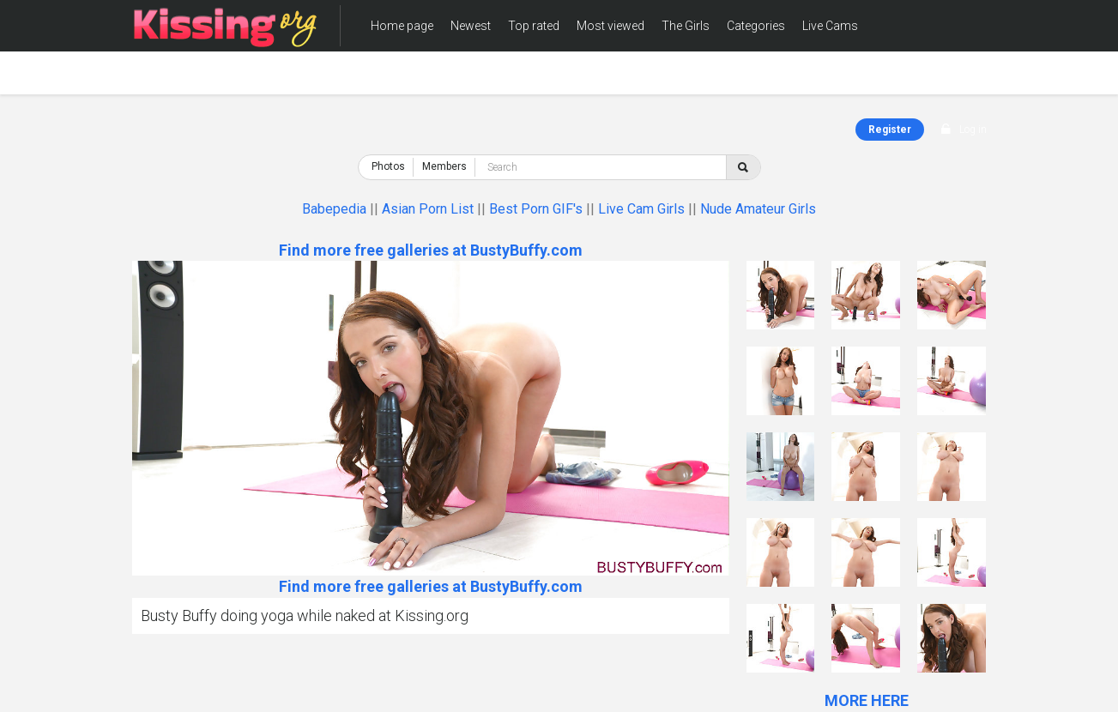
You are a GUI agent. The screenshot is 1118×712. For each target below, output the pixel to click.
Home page (402, 26)
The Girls (686, 26)
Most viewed (610, 26)
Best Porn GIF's (536, 209)
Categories (756, 26)
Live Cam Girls (641, 209)
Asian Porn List (428, 209)
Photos (388, 166)
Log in (973, 130)
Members (396, 77)
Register (889, 130)
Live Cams (830, 26)
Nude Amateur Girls (758, 209)
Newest (470, 26)
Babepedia (334, 209)
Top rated (533, 26)
